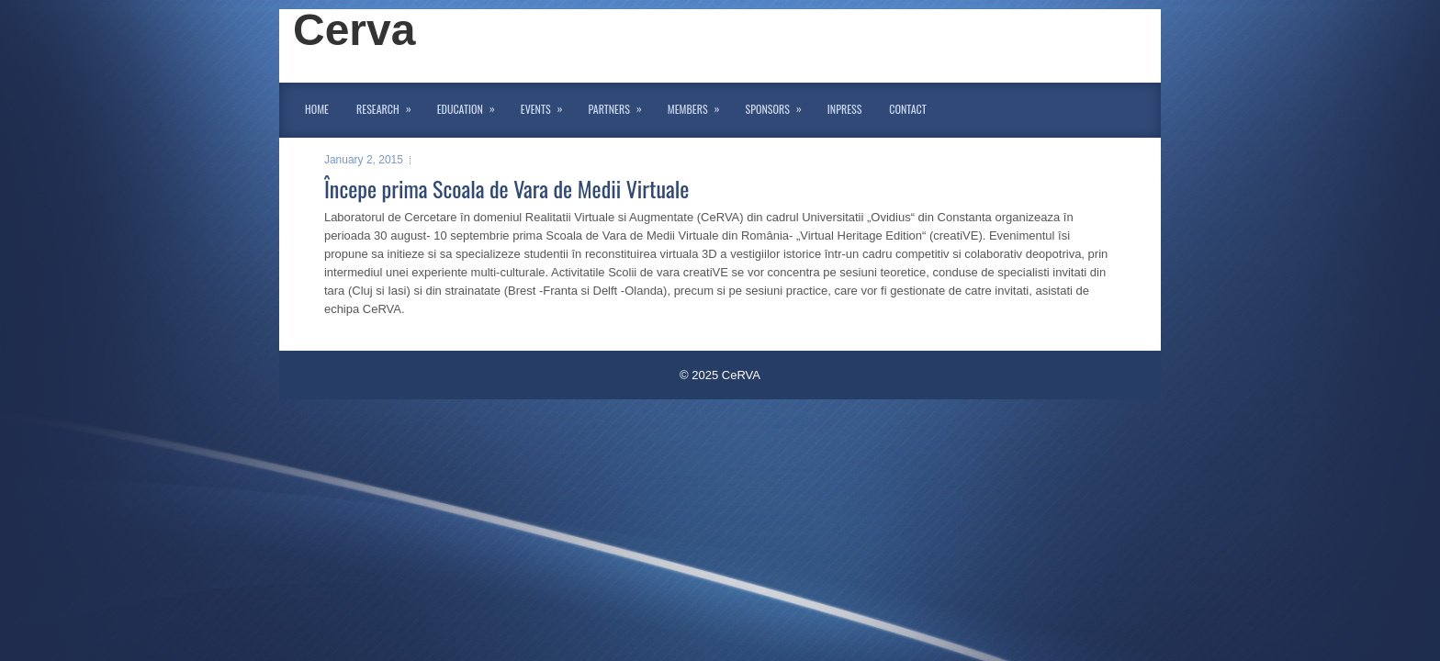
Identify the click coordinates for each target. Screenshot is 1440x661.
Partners (621, 106)
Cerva (354, 30)
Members (700, 106)
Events (548, 106)
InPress (844, 109)
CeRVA (741, 375)
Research (389, 106)
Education (472, 106)
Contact (907, 109)
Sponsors (780, 106)
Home (317, 109)
